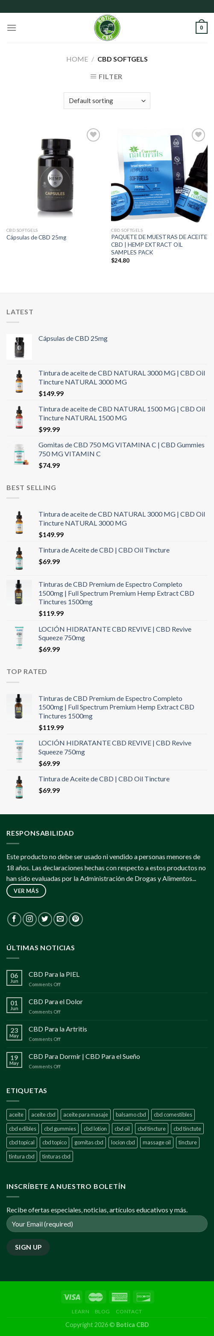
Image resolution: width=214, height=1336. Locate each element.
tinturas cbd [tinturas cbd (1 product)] (56, 1156)
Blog (102, 1311)
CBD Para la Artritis (58, 1029)
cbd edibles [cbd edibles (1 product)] (22, 1128)
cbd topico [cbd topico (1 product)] (54, 1142)
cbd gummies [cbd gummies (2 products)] (60, 1128)
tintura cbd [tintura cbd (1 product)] (22, 1156)
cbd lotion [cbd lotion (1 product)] (95, 1128)
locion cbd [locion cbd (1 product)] (123, 1142)
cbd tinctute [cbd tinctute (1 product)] (187, 1128)
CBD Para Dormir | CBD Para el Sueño (84, 1056)
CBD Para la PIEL (54, 974)
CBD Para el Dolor (56, 1001)
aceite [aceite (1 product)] (16, 1114)
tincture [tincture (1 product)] (188, 1142)
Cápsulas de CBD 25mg (36, 237)
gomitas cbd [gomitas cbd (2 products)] (88, 1142)
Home (77, 59)
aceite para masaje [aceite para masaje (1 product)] (85, 1114)
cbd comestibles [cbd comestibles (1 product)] (173, 1114)
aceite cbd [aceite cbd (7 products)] (43, 1114)
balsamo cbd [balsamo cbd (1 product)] (131, 1114)
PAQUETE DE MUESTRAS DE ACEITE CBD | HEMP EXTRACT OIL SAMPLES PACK (159, 244)
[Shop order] (107, 100)
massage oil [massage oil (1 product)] (157, 1142)
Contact (129, 1311)
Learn (80, 1311)
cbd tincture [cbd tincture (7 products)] (152, 1128)
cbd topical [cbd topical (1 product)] (22, 1142)
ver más (26, 890)
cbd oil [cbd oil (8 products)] (122, 1128)
